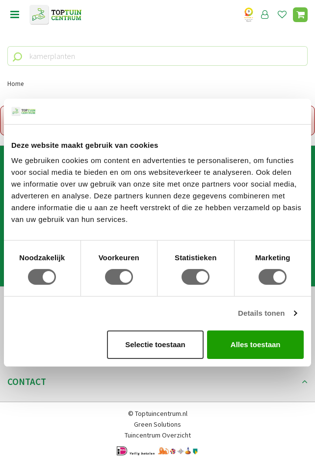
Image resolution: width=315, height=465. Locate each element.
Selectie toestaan (155, 344)
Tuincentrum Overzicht (158, 435)
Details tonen (261, 313)
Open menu (14, 14)
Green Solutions (157, 424)
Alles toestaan (256, 344)
